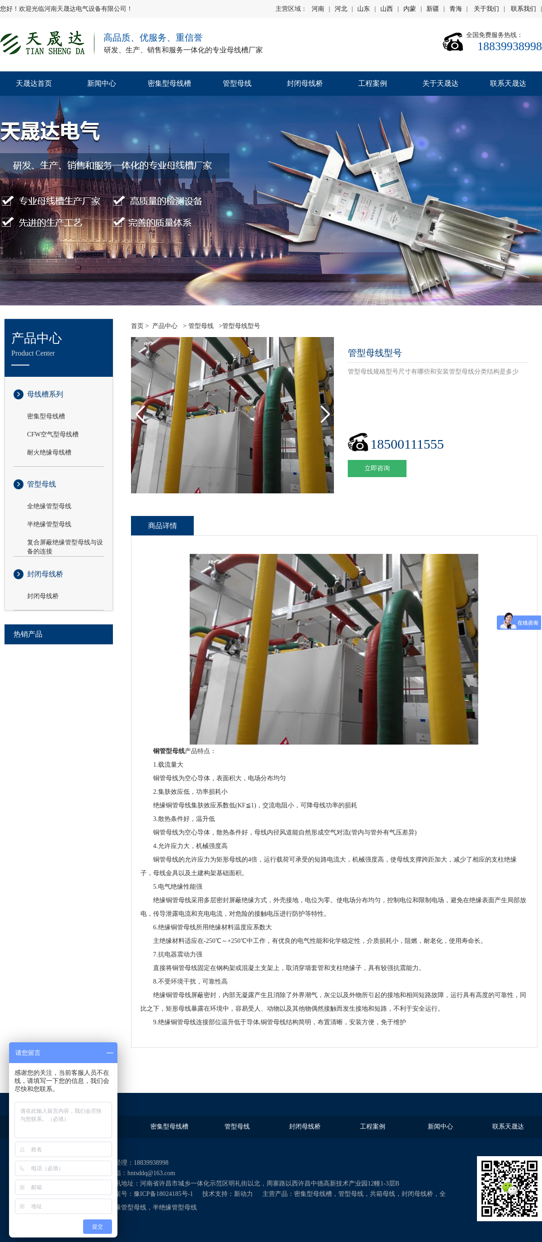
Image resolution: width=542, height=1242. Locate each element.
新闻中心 (101, 83)
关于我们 (486, 8)
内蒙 (409, 8)
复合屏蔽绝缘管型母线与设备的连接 (65, 543)
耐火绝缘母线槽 (49, 452)
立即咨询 (377, 468)
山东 (363, 8)
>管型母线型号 (238, 326)
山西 (386, 8)
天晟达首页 (34, 83)
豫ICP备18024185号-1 (163, 1193)
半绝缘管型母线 (49, 524)
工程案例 (372, 83)
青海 (455, 8)
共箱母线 (382, 1193)
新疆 (432, 8)
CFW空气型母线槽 (53, 434)
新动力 (243, 1193)
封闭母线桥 (305, 83)
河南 (318, 8)
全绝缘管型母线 (49, 506)
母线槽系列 (45, 394)
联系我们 (523, 8)
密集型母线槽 (169, 83)
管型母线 (237, 83)
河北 (341, 8)
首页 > (140, 326)
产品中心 (165, 326)
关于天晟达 (440, 83)
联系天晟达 (508, 83)
